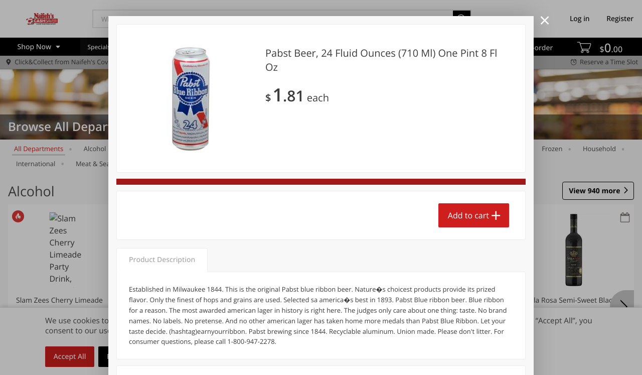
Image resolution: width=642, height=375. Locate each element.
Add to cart (468, 215)
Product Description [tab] (162, 260)
